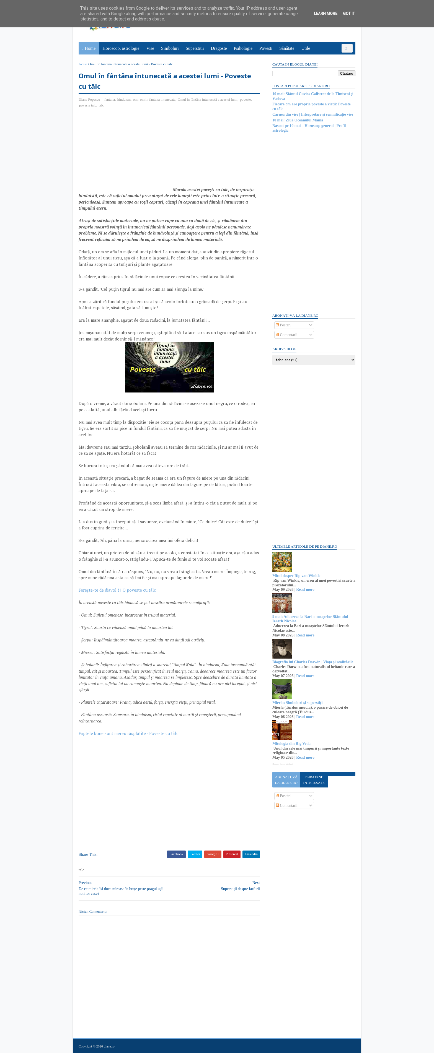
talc (101, 105)
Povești (265, 48)
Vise (150, 48)
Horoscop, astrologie (120, 48)
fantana (109, 99)
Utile (305, 48)
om (135, 99)
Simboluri (170, 48)
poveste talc (87, 105)
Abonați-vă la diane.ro (286, 780)
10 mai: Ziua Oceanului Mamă (297, 120)
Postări (283, 325)
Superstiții (195, 48)
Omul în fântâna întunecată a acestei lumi (207, 99)
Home (90, 48)
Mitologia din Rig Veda (291, 744)
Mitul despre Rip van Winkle (296, 576)
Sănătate (286, 48)
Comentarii (287, 335)
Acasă (83, 64)
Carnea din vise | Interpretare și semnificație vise (312, 114)
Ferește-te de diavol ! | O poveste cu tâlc (117, 590)
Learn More (325, 13)
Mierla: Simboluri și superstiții (298, 703)
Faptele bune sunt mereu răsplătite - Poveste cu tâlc (128, 733)
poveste (245, 99)
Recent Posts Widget (282, 764)
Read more (305, 589)
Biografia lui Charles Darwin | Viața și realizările (312, 662)
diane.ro (109, 1046)
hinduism (124, 99)
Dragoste (219, 48)
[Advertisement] (125, 152)
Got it (349, 13)
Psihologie (243, 48)
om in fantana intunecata (157, 99)
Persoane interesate (313, 780)
